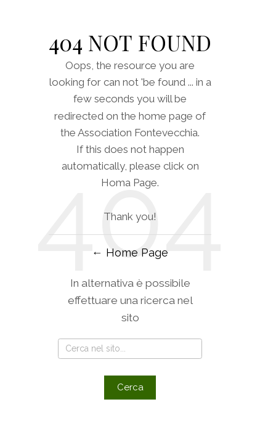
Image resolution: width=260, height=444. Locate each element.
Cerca (130, 387)
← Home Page (130, 252)
